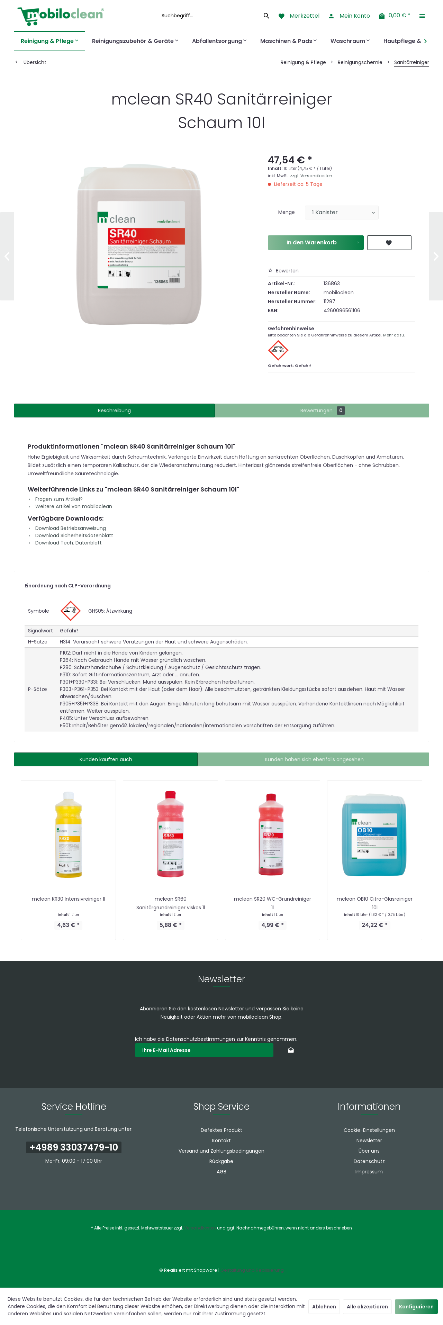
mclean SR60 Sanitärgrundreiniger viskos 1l (170, 903)
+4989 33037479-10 (73, 1147)
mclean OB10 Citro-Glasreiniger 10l (375, 903)
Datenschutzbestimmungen (200, 1039)
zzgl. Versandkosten (311, 176)
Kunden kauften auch (106, 759)
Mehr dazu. (394, 335)
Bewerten (283, 270)
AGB (221, 1171)
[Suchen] (266, 15)
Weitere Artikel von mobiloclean (70, 506)
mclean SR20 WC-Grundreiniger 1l (272, 903)
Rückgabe (221, 1161)
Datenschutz (369, 1161)
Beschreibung (114, 410)
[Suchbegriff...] (214, 15)
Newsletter (369, 1140)
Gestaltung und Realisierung (252, 1270)
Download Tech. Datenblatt (65, 542)
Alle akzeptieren (367, 1306)
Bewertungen (322, 410)
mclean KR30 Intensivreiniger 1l (68, 898)
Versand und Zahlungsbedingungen (221, 1150)
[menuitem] (214, 15)
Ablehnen (324, 1306)
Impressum (369, 1171)
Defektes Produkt (221, 1130)
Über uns (369, 1150)
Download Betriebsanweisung (67, 528)
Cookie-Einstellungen (369, 1130)
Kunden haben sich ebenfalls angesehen (314, 759)
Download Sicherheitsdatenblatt (70, 535)
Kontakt (221, 1140)
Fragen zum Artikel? (55, 499)
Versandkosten (200, 1228)
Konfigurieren (416, 1306)
